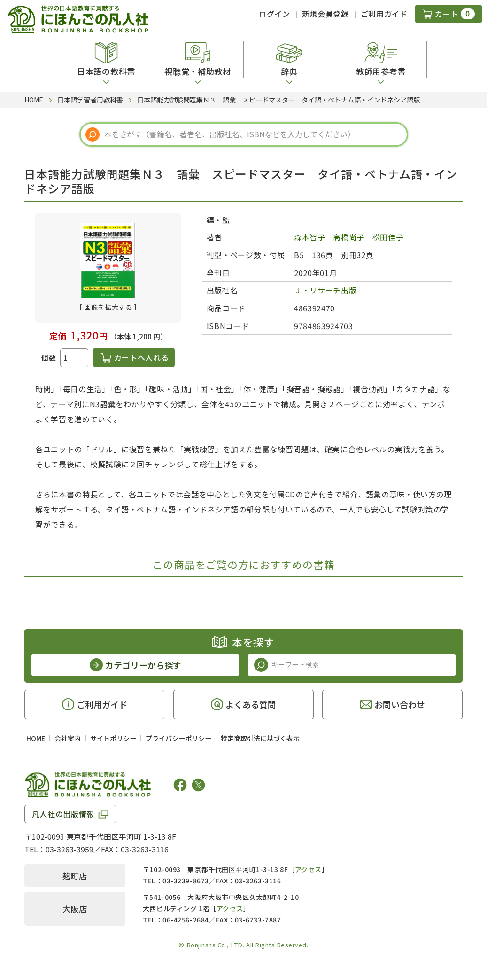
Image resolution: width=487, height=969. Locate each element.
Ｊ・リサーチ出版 (325, 290)
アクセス (308, 869)
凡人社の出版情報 (63, 813)
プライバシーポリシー (178, 738)
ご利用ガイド (384, 13)
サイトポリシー (113, 738)
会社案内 (67, 738)
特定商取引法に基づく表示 (260, 738)
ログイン (274, 13)
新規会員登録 (325, 13)
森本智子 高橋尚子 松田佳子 (348, 237)
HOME (35, 738)
